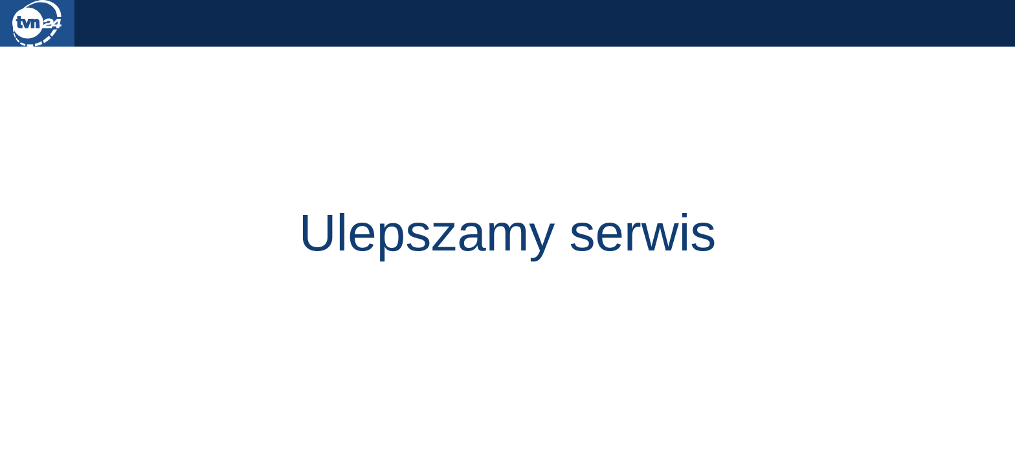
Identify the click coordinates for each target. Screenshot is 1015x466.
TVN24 (37, 23)
